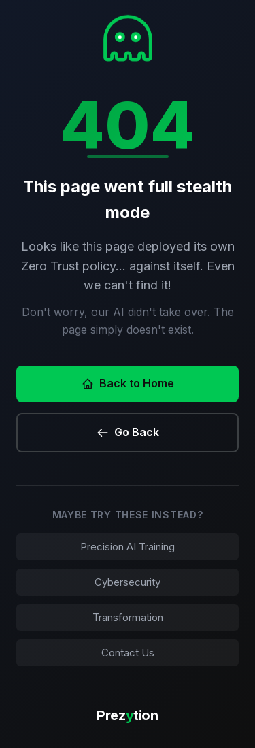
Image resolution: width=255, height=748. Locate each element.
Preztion (127, 715)
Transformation (127, 617)
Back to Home (128, 383)
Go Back (128, 432)
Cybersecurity (127, 581)
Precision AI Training (127, 546)
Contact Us (127, 652)
